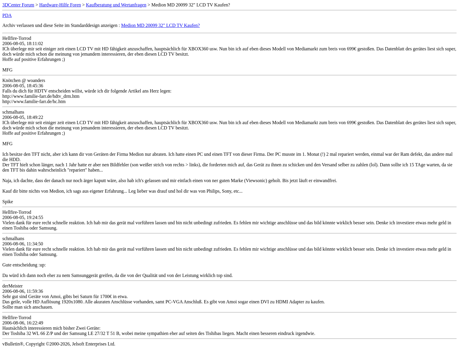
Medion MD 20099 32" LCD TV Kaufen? (160, 25)
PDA (7, 15)
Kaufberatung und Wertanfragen (116, 4)
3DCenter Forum (18, 4)
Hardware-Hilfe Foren (60, 4)
